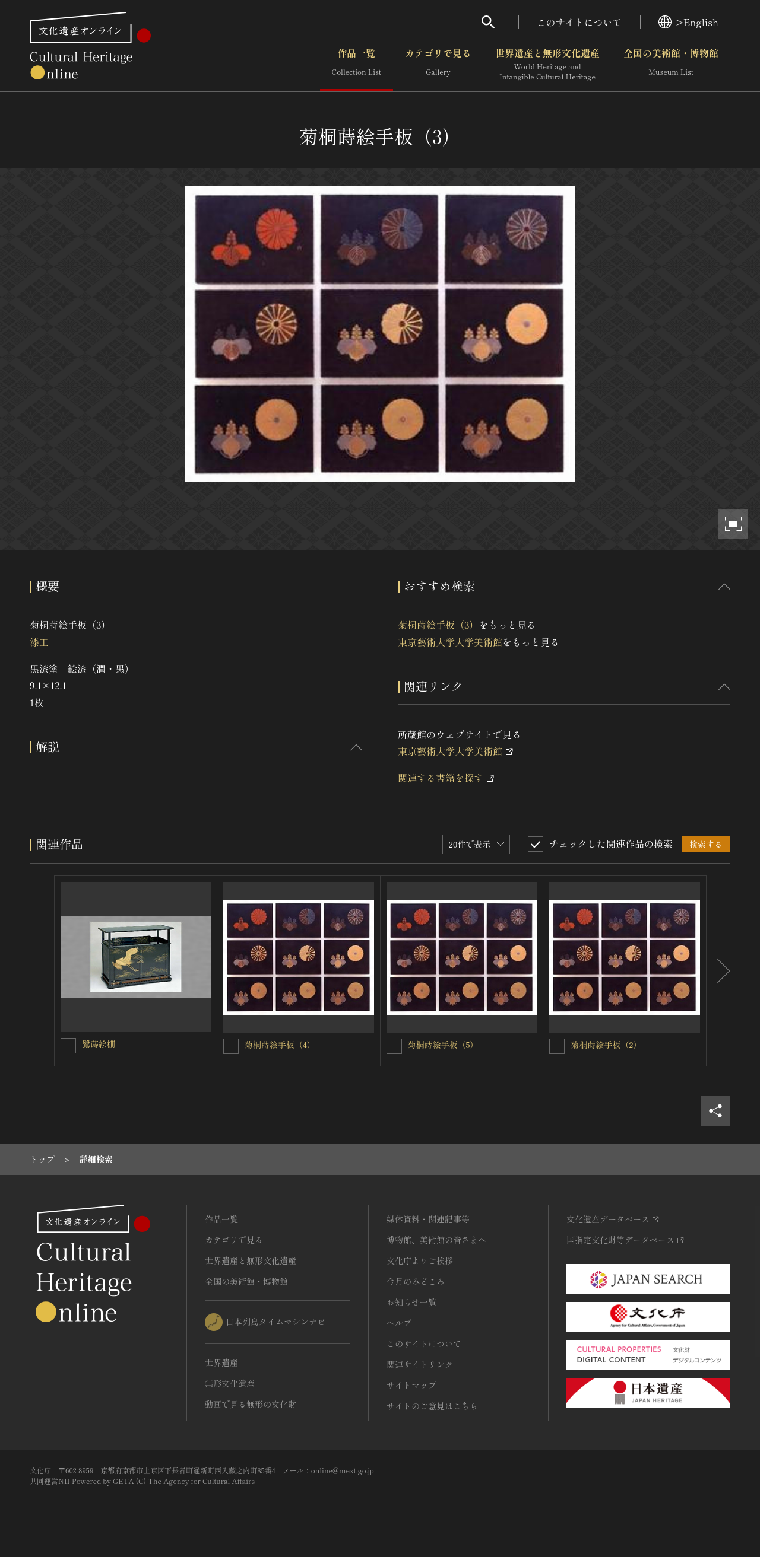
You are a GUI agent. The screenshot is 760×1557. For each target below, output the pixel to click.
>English (688, 22)
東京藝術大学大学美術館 (450, 642)
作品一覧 (356, 65)
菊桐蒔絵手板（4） (280, 1044)
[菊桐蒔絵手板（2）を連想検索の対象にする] (557, 1046)
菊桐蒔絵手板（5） (443, 1044)
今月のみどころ (416, 1281)
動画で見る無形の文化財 (250, 1404)
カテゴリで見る (438, 65)
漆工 (39, 642)
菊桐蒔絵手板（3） (438, 624)
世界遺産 (221, 1362)
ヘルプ (399, 1323)
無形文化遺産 (230, 1383)
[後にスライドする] (718, 970)
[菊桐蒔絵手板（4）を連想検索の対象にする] (231, 1046)
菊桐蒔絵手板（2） (606, 1044)
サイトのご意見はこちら (432, 1406)
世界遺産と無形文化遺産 (547, 65)
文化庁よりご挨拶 (420, 1260)
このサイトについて (579, 22)
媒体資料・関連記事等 (428, 1219)
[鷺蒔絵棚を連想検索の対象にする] (68, 1045)
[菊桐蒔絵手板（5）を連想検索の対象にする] (394, 1046)
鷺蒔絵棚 (98, 1044)
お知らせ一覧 (411, 1302)
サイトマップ (411, 1385)
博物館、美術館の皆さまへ (436, 1240)
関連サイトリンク (420, 1364)
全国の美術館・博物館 (670, 65)
